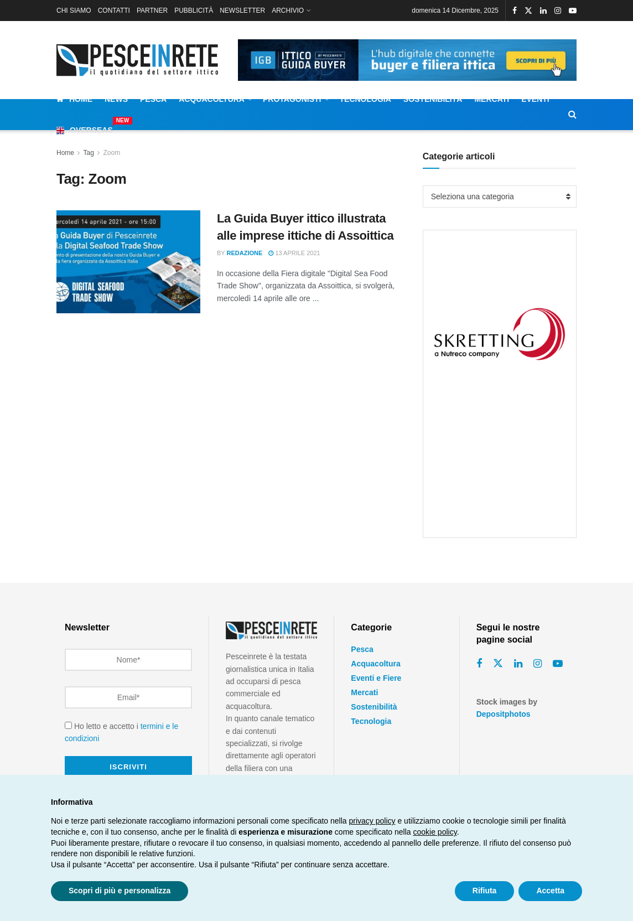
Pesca (153, 99)
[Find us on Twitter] (498, 663)
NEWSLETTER (242, 10)
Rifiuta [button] (485, 890)
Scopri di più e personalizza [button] (119, 890)
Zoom (112, 153)
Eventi (535, 99)
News (116, 99)
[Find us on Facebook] (479, 664)
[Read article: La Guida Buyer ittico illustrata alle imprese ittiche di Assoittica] (128, 261)
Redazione (245, 253)
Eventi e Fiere (376, 678)
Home (74, 99)
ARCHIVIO (288, 10)
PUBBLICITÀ (193, 10)
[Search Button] (572, 114)
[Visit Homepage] (139, 60)
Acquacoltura (212, 99)
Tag (88, 153)
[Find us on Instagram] (537, 664)
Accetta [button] (550, 890)
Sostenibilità (433, 99)
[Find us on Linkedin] (518, 664)
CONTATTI (114, 10)
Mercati (491, 99)
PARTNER (152, 10)
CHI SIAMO (73, 10)
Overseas (84, 128)
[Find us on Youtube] (558, 664)
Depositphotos (503, 714)
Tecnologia (365, 99)
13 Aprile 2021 (294, 253)
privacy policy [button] (372, 820)
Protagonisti (292, 99)
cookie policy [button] (435, 831)
